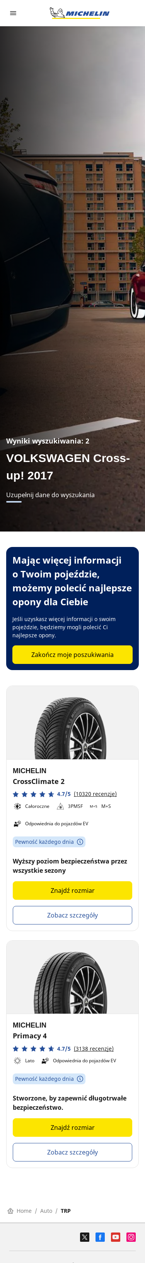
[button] (65, 794)
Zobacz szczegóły (72, 915)
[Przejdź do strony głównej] (80, 13)
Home (19, 1210)
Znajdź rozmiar (73, 890)
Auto (46, 1210)
